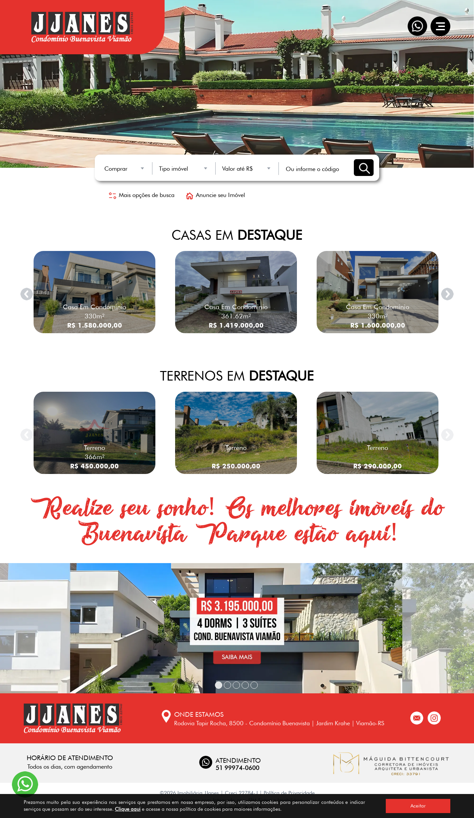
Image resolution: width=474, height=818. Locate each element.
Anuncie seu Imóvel (215, 194)
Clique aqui (128, 809)
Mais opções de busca (141, 194)
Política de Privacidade (289, 793)
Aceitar (418, 806)
